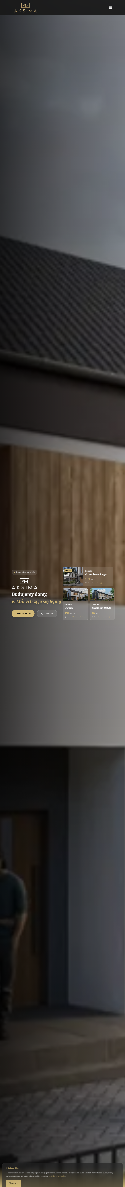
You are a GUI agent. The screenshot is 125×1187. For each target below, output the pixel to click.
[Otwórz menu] (110, 8)
